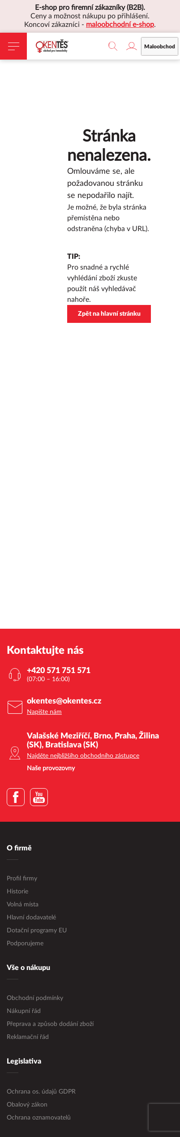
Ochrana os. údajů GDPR (41, 1092)
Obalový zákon (27, 1105)
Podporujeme (25, 943)
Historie (17, 891)
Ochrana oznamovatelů (39, 1118)
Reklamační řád (28, 1037)
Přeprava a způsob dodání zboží (50, 1024)
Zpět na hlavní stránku (109, 314)
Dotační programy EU (37, 930)
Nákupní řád (24, 1011)
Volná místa (23, 904)
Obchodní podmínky (35, 998)
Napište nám (44, 712)
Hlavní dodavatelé (31, 917)
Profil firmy (22, 878)
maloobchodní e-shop (120, 24)
